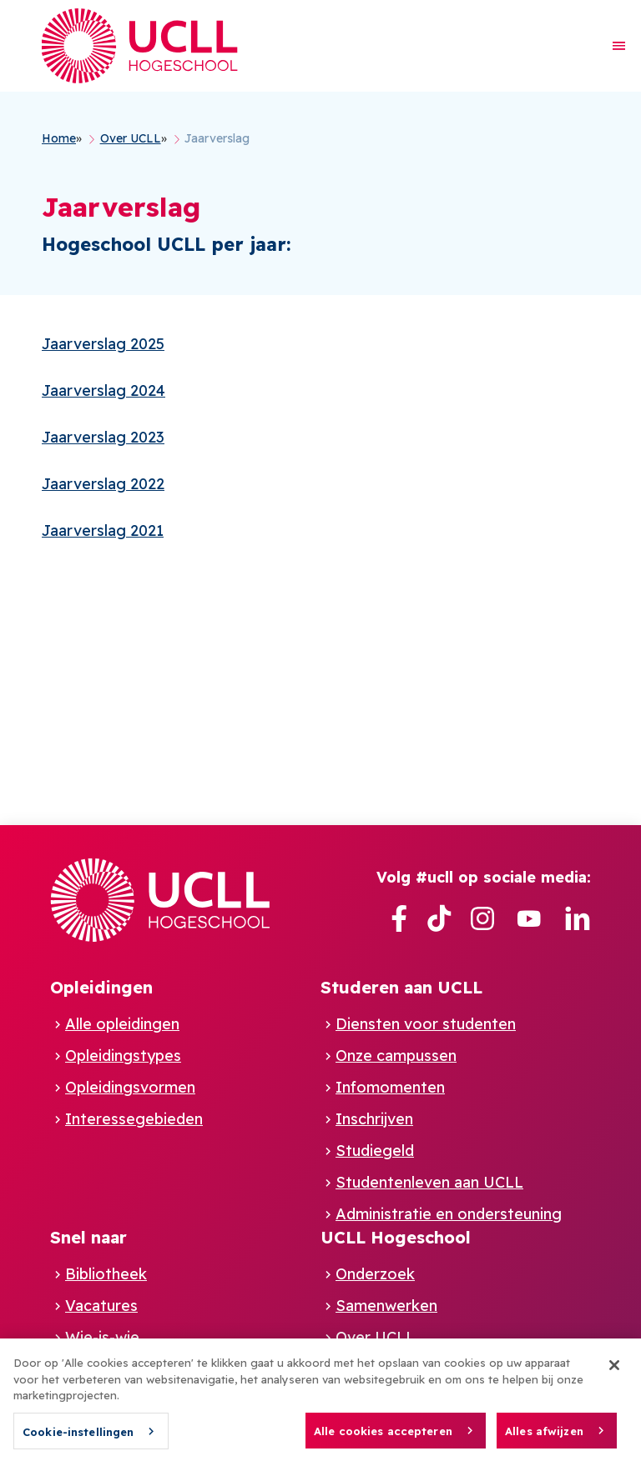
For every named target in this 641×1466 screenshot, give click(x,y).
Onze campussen (396, 1055)
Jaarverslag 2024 (103, 390)
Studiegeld (375, 1150)
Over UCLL (375, 1337)
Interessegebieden (134, 1118)
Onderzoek (375, 1273)
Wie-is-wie (102, 1337)
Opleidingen (101, 987)
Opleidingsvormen (130, 1087)
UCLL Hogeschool (395, 1237)
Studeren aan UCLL (401, 987)
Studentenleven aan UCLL (429, 1182)
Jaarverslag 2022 (103, 483)
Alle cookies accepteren (383, 1438)
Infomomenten (390, 1087)
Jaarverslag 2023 (103, 437)
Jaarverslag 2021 (103, 530)
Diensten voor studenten (426, 1023)
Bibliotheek (106, 1273)
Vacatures (101, 1305)
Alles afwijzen (544, 1438)
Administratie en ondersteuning (449, 1213)
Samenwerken (386, 1305)
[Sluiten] (614, 1372)
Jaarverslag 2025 (103, 343)
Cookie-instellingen (78, 1439)
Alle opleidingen (122, 1023)
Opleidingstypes (123, 1055)
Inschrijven (374, 1118)
